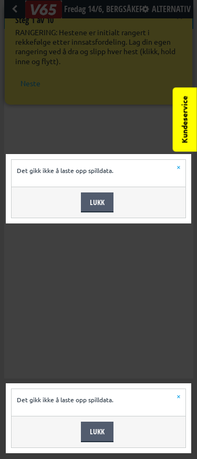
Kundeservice (185, 119)
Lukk (97, 202)
